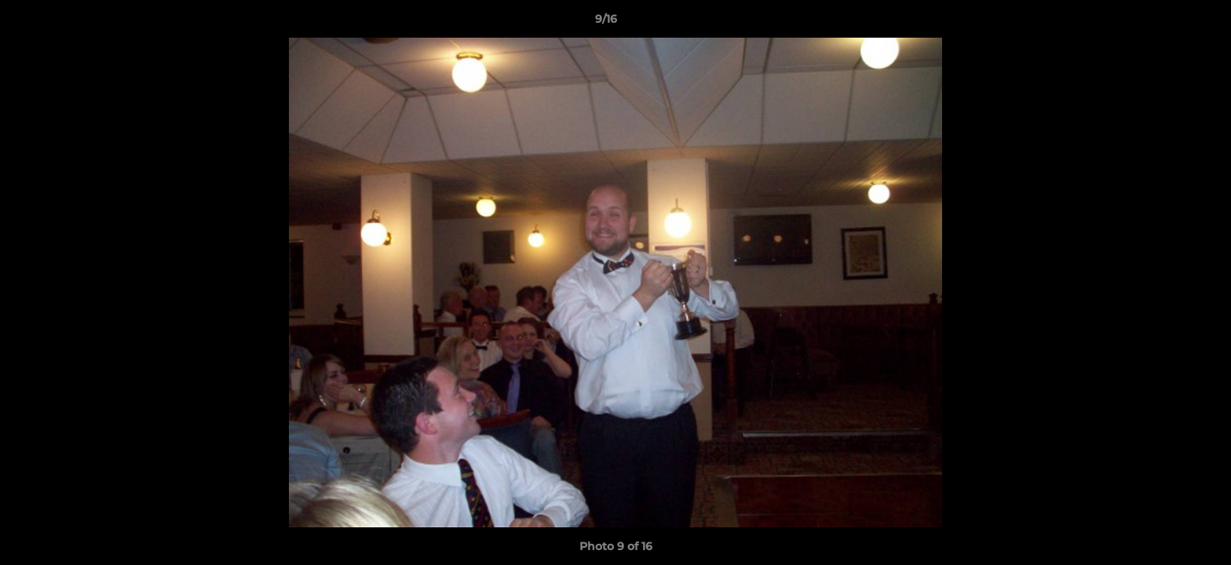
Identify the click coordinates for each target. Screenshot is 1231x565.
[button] (1165, 23)
